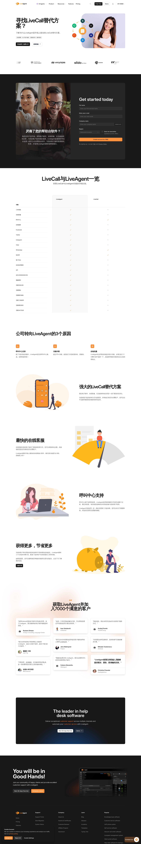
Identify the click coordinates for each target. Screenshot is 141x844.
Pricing (18, 821)
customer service (70, 724)
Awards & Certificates (64, 820)
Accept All (8, 838)
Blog (82, 817)
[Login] (112, 3)
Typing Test (84, 831)
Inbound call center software (112, 831)
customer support (67, 721)
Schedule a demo (37, 791)
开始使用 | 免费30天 (23, 44)
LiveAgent (63, 642)
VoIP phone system (110, 824)
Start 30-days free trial (21, 791)
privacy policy (13, 833)
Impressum (61, 831)
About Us (61, 817)
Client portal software (110, 839)
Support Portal (39, 817)
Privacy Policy (103, 144)
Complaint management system (113, 835)
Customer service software (112, 820)
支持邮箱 (29, 662)
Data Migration (39, 820)
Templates (84, 828)
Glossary (83, 820)
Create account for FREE (100, 139)
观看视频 (37, 44)
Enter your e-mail (84, 113)
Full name (82, 105)
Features (18, 825)
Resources (62, 4)
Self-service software (110, 828)
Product (52, 4)
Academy (84, 824)
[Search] (91, 3)
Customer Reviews (63, 824)
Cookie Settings (29, 838)
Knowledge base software (112, 817)
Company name (83, 121)
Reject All (18, 838)
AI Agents (41, 4)
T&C (94, 144)
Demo (107, 4)
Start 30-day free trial (65, 731)
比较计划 (19, 565)
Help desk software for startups (113, 842)
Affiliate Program (63, 828)
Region (81, 129)
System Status (39, 824)
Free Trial (98, 4)
